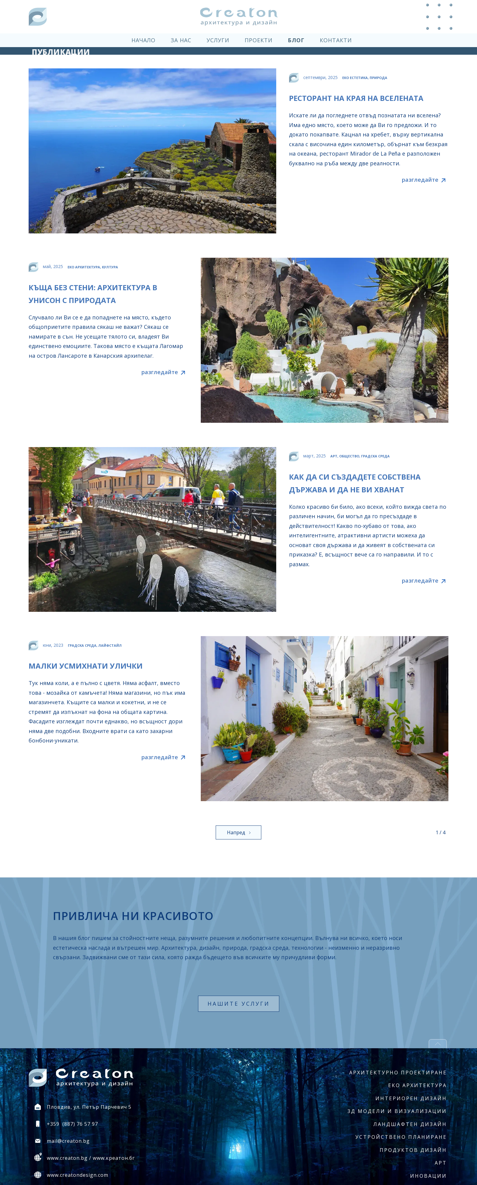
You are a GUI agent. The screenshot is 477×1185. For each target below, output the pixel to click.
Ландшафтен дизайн (410, 1124)
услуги (218, 40)
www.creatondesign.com (77, 1175)
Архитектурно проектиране (398, 1072)
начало (143, 40)
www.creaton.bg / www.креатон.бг (91, 1158)
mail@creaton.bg (68, 1141)
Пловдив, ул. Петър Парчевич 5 (89, 1107)
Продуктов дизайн (413, 1150)
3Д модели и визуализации (397, 1111)
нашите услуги (238, 1003)
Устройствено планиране (401, 1137)
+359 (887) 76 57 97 (72, 1124)
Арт (441, 1162)
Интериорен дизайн (411, 1098)
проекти (259, 40)
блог (296, 40)
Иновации (428, 1176)
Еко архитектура (417, 1085)
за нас (181, 40)
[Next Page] (238, 832)
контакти (336, 40)
